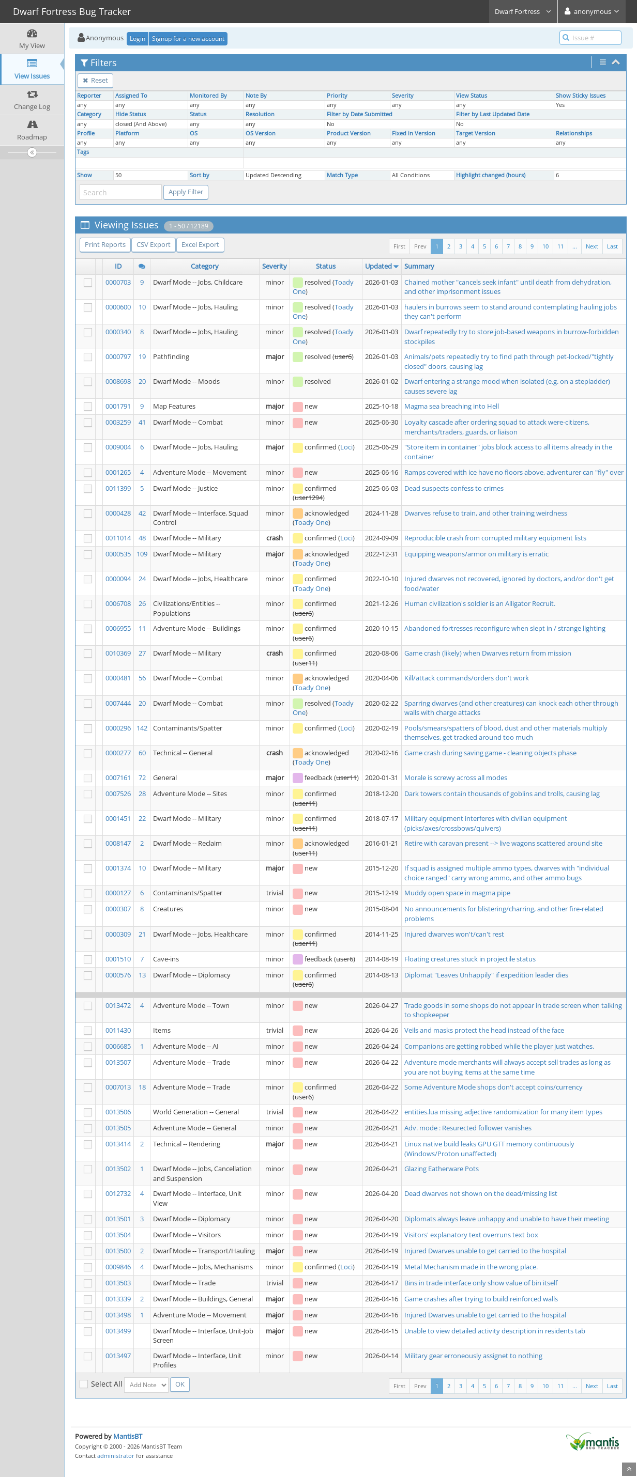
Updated (378, 266)
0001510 (118, 958)
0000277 (118, 752)
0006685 (118, 1046)
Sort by (199, 175)
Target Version (475, 133)
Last (612, 246)
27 (142, 653)
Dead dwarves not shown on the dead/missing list (480, 1193)
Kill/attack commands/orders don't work (466, 677)
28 (142, 793)
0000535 (118, 553)
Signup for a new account (188, 38)
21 (142, 934)
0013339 (118, 1298)
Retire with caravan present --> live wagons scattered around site (503, 843)
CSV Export (153, 244)
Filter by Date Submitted (359, 114)
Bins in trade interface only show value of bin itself (480, 1282)
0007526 (118, 793)
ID (118, 266)
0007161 (118, 777)
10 (545, 246)
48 (142, 537)
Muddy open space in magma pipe (457, 892)
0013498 (118, 1314)
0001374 (118, 868)
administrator (115, 1455)
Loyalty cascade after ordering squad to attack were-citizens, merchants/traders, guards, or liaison (496, 427)
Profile (86, 133)
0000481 (118, 677)
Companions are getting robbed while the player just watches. (499, 1046)
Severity (403, 95)
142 (141, 728)
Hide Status (130, 114)
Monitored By (208, 95)
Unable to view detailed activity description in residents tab (494, 1330)
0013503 (118, 1282)
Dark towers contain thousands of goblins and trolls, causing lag (502, 793)
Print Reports (105, 244)
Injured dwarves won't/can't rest (454, 934)
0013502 (118, 1168)
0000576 (118, 975)
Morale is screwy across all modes (455, 777)
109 (141, 553)
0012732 (118, 1193)
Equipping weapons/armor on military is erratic (476, 553)
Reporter (89, 95)
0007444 (118, 703)
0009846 (118, 1266)
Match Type (342, 175)
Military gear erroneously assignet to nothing (473, 1355)
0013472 (118, 1005)
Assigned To (131, 95)
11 (560, 246)
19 (142, 356)
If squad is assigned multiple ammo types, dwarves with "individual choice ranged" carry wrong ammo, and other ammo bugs (506, 872)
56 (142, 677)
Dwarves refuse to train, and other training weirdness (485, 513)
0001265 (118, 472)
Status (198, 114)
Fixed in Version (413, 133)
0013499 (118, 1330)
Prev (420, 246)
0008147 (118, 843)
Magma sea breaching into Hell (451, 406)
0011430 (118, 1030)
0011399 (118, 488)
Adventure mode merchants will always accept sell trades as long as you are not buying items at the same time (507, 1067)
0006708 (118, 603)
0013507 (118, 1062)
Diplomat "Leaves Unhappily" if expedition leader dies (486, 975)
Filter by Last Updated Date (492, 114)
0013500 (118, 1250)
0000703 (118, 282)
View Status (471, 95)
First (399, 246)
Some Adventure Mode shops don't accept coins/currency (493, 1087)
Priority (337, 95)
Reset (95, 80)
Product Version (349, 133)
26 (142, 603)
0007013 (118, 1087)
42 (142, 513)
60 (142, 752)
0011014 (118, 537)
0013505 (118, 1127)
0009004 (118, 447)
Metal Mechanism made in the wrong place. (471, 1266)
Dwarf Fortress (523, 11)
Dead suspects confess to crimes (454, 488)
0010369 (118, 653)
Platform (127, 133)
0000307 (118, 908)
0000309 (118, 934)
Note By (256, 95)
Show (84, 175)
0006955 (118, 628)
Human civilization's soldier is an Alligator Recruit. (479, 603)
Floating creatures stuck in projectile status (470, 958)
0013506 (118, 1111)
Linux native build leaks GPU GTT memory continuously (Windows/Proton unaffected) (489, 1148)
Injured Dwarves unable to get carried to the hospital (485, 1250)
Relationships (574, 133)
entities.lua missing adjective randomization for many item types (503, 1111)
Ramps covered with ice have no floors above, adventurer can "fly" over (514, 472)
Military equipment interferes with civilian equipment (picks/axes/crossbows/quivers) (485, 823)
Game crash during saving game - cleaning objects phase (490, 752)
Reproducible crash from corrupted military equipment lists (495, 537)
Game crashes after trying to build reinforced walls (481, 1298)
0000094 (118, 578)
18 (142, 1087)
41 (142, 422)
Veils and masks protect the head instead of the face (484, 1030)
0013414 (118, 1143)
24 (142, 578)
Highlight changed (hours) (490, 175)
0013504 (118, 1234)
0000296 (118, 728)
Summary (419, 266)
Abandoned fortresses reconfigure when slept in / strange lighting (504, 628)
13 (142, 975)
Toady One (311, 522)
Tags (83, 152)
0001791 (118, 406)
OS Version (261, 133)
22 (142, 818)
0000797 (118, 356)
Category (89, 114)
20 (142, 381)
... (574, 246)
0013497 (118, 1355)
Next (592, 246)
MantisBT (127, 1436)
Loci (346, 447)
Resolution (260, 114)
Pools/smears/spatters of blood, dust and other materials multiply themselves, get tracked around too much (506, 732)
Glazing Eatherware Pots (441, 1168)
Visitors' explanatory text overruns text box (471, 1234)
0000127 (118, 892)
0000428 (118, 513)
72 (142, 777)
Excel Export (200, 244)
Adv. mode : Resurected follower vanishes (468, 1127)
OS (194, 133)
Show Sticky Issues (580, 95)
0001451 (118, 818)
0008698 (118, 381)
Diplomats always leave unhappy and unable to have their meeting (506, 1218)
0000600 (118, 307)
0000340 (118, 331)
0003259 (118, 422)
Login (137, 38)
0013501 (118, 1218)
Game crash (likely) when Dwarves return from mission (487, 653)
